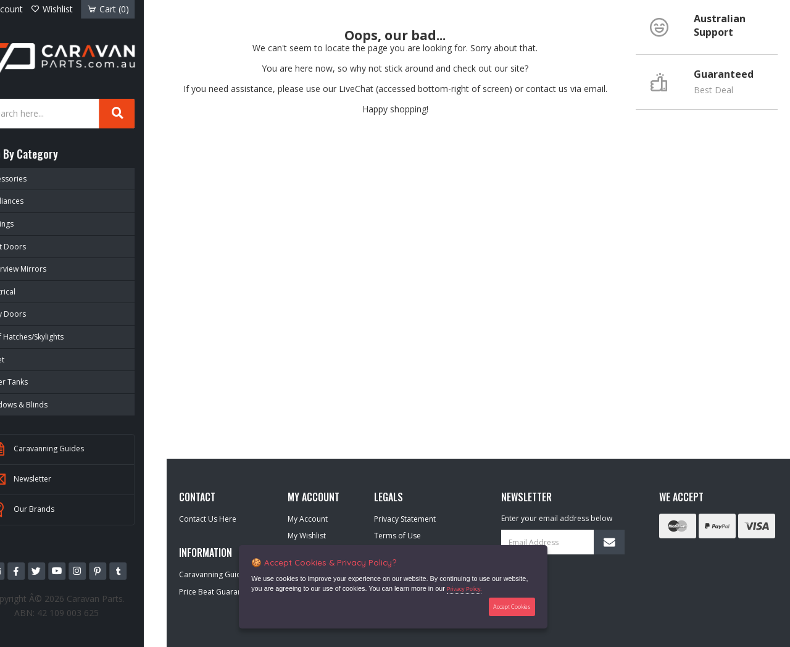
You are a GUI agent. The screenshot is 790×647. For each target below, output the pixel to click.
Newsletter (52, 478)
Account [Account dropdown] (31, 9)
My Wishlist (307, 535)
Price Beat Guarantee (216, 591)
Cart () (130, 9)
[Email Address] (563, 542)
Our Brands (53, 508)
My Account (308, 519)
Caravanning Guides (68, 448)
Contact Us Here (207, 519)
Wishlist (79, 9)
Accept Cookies (511, 606)
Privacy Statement (405, 519)
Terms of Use (397, 535)
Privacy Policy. (465, 589)
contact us (547, 88)
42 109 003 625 (95, 611)
